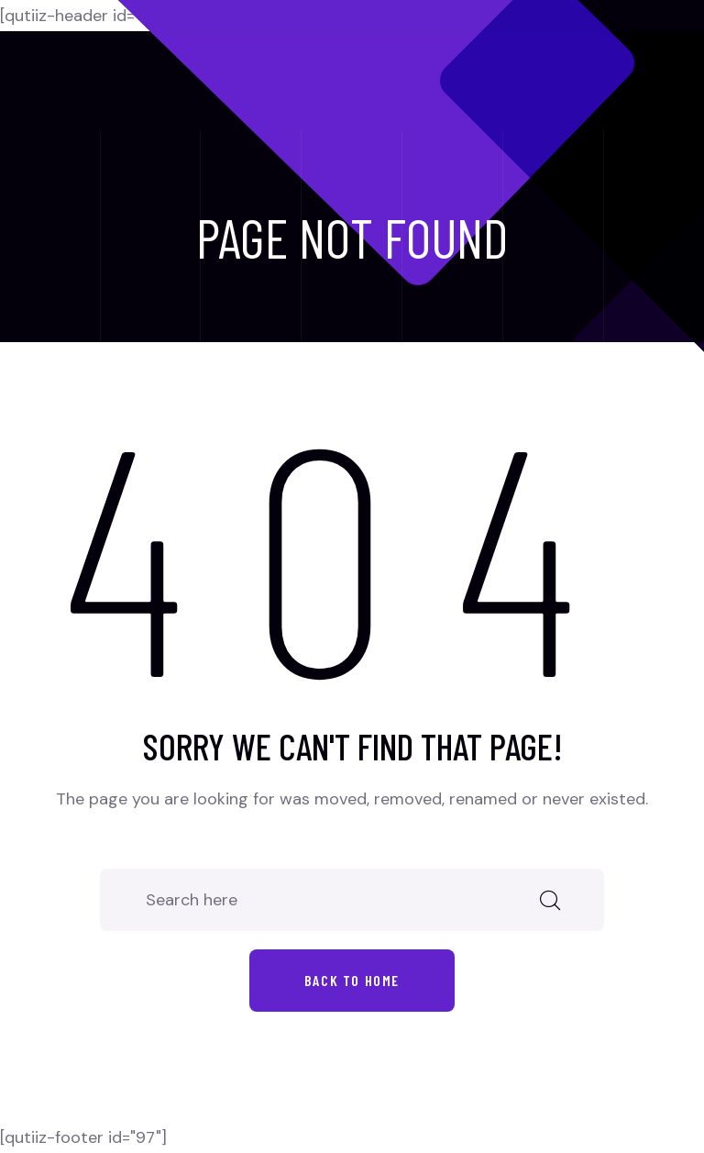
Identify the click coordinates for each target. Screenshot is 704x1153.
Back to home (352, 980)
